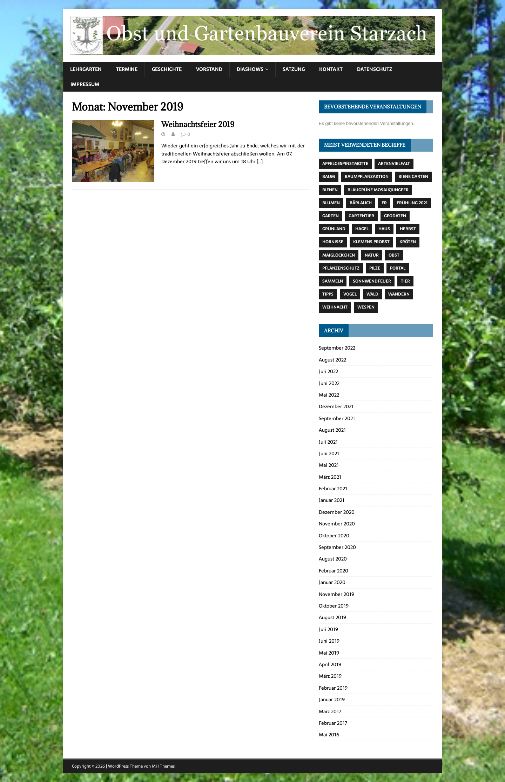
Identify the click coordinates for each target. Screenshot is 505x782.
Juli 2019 (328, 629)
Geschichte (167, 69)
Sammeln (332, 281)
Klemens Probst (371, 241)
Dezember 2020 (337, 512)
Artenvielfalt (394, 163)
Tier (405, 281)
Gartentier (361, 215)
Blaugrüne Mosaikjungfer (378, 189)
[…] (260, 161)
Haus (384, 228)
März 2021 (330, 477)
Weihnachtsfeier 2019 (197, 124)
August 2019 (332, 617)
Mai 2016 (329, 734)
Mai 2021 (329, 465)
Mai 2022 (329, 395)
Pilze (374, 268)
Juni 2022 (329, 383)
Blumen (331, 202)
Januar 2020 (332, 582)
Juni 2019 (329, 641)
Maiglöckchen (338, 255)
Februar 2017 (333, 723)
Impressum (84, 84)
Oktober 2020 (334, 535)
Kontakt (331, 69)
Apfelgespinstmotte (345, 163)
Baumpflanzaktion (367, 176)
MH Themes (163, 766)
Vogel (350, 294)
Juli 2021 (328, 442)
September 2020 (337, 547)
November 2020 (337, 524)
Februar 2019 (333, 688)
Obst (394, 255)
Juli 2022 (328, 371)
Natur (372, 255)
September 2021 (337, 418)
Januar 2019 (332, 699)
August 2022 (332, 360)
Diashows (250, 69)
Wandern (399, 294)
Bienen (330, 189)
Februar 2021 (333, 488)
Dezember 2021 (336, 406)
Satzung (294, 69)
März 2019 (330, 676)
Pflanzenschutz (340, 268)
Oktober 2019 (334, 606)
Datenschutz (374, 69)
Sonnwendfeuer (372, 281)
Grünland (333, 228)
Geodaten (395, 215)
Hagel (362, 228)
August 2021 (332, 430)
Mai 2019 (329, 653)
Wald (372, 294)
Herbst (408, 228)
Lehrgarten (86, 69)
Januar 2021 (331, 500)
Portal (397, 268)
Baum (328, 176)
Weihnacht (335, 307)
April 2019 (330, 664)
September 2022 (337, 348)
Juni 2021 (329, 453)
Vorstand (209, 69)
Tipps (328, 294)
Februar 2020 (333, 571)
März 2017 (330, 711)
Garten (330, 215)
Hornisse (332, 241)
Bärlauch (361, 202)
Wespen (366, 307)
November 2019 (336, 594)
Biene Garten (413, 176)
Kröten (407, 241)
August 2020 (333, 559)
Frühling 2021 (412, 202)
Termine (126, 69)
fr (384, 202)
